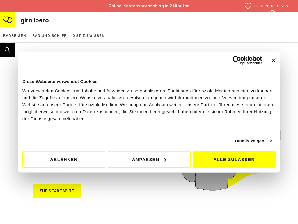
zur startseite (56, 191)
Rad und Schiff (49, 36)
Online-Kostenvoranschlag (136, 5)
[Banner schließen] (274, 60)
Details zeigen (249, 140)
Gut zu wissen (88, 36)
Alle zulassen (234, 159)
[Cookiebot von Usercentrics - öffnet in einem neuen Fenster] (236, 60)
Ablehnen (64, 159)
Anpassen (149, 159)
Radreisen (14, 36)
